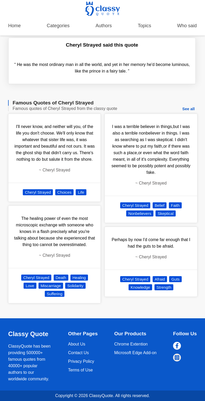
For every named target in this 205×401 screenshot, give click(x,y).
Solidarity (75, 285)
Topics (144, 25)
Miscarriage (51, 285)
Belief (160, 205)
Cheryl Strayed (38, 192)
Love (30, 285)
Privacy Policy (81, 361)
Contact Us (78, 352)
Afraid (160, 279)
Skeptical (166, 213)
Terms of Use (80, 370)
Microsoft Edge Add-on (135, 352)
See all (188, 109)
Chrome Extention (131, 344)
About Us (76, 344)
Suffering (55, 294)
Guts (175, 279)
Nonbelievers (139, 213)
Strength (164, 287)
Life (81, 192)
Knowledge (140, 287)
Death (61, 277)
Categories (58, 25)
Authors (104, 25)
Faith (175, 205)
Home (14, 25)
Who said (187, 25)
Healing (79, 277)
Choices (64, 192)
